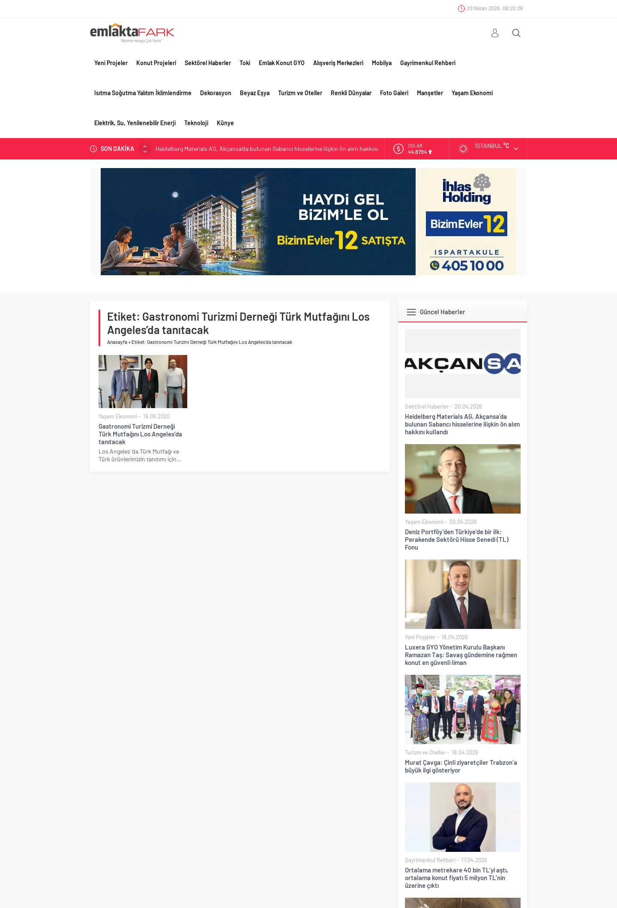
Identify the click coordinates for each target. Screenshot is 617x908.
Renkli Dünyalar (351, 92)
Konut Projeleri (156, 62)
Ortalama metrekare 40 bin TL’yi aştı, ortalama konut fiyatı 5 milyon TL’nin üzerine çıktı (456, 877)
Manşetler (430, 92)
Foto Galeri (394, 92)
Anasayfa (117, 342)
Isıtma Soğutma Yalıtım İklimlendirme (143, 92)
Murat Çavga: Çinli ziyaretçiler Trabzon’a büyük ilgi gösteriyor (461, 766)
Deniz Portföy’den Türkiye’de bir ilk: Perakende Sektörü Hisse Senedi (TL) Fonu (457, 539)
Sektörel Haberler (208, 62)
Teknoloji (196, 122)
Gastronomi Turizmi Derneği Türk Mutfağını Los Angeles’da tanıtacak (140, 433)
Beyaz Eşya (255, 92)
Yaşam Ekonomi (472, 92)
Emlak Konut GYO (282, 62)
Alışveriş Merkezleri (338, 62)
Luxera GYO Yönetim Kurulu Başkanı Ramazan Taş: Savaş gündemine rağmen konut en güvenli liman (461, 654)
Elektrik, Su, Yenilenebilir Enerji (135, 122)
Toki (245, 62)
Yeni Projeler (111, 62)
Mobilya (382, 62)
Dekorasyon (215, 92)
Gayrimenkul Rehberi (427, 62)
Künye (225, 122)
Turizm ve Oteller (300, 92)
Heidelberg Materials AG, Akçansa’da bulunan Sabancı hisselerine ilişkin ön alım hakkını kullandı (462, 424)
